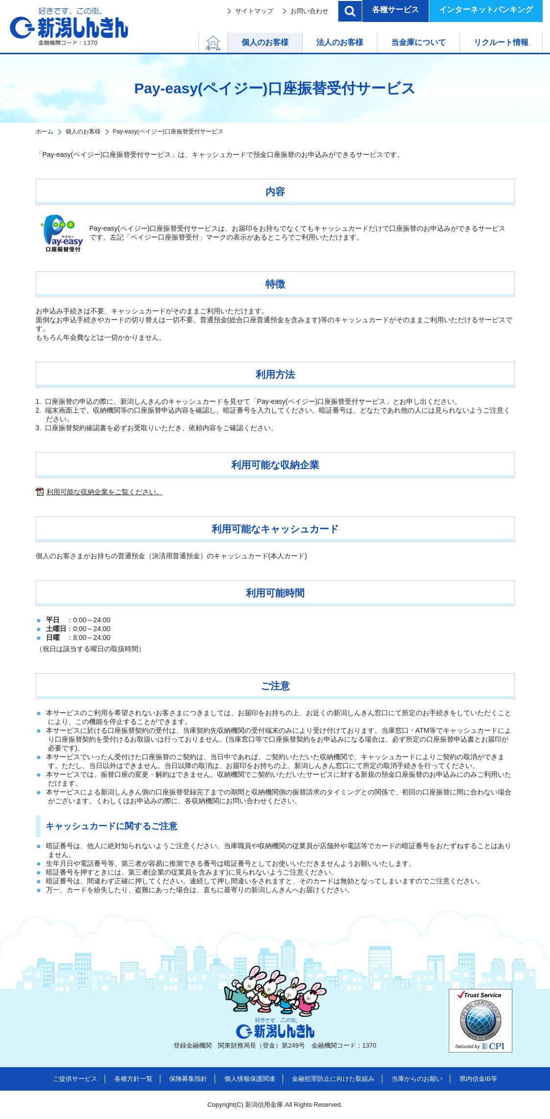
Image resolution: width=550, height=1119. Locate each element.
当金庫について (418, 42)
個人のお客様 (265, 42)
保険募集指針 (188, 1078)
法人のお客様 (339, 42)
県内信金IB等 (478, 1078)
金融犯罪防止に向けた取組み (333, 1078)
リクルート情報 (501, 42)
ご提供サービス (75, 1078)
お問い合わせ (309, 11)
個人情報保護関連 (249, 1078)
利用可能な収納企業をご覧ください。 (104, 492)
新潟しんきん (69, 26)
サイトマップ (254, 11)
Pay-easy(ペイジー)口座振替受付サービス (168, 131)
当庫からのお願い (417, 1078)
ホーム (227, 42)
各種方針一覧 (133, 1078)
